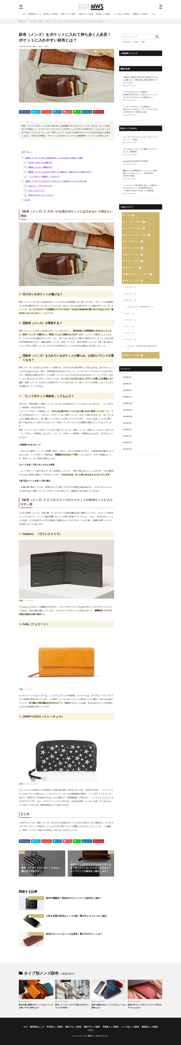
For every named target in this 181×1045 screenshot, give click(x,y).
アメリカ (130, 289)
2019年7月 (127, 439)
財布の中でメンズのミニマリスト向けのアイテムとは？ (145, 1006)
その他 (129, 215)
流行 (143, 42)
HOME (23, 21)
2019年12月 (127, 406)
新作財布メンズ (35, 14)
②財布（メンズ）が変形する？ (38, 167)
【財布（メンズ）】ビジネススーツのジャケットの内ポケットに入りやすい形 (53, 181)
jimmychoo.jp (30, 783)
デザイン (136, 42)
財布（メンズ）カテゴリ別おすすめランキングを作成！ (72, 1006)
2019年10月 (127, 419)
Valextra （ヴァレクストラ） (38, 186)
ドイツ (129, 329)
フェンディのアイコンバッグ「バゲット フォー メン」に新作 (140, 138)
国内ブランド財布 (86, 14)
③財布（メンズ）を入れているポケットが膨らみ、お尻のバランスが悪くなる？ (57, 172)
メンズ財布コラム (134, 242)
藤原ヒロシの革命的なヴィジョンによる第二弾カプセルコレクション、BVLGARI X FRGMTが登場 (140, 173)
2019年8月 (127, 432)
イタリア (130, 302)
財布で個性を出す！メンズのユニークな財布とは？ (108, 1006)
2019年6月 (127, 446)
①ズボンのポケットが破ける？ (38, 162)
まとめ (25, 200)
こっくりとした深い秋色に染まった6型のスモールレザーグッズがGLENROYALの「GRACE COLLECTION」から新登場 (140, 188)
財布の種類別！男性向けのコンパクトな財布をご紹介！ (74, 898)
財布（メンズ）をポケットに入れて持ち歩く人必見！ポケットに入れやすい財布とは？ (76, 21)
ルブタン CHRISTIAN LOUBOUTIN (142, 350)
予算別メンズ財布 (103, 14)
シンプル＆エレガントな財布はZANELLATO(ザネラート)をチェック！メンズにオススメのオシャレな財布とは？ (140, 94)
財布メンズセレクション (98, 1036)
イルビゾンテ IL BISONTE (140, 309)
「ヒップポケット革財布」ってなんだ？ (41, 176)
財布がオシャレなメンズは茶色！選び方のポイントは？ (74, 933)
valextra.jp (29, 600)
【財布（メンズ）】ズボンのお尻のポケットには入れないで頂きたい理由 (52, 158)
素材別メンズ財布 (140, 14)
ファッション (126, 42)
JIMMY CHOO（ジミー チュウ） (38, 195)
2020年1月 (127, 400)
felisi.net (28, 689)
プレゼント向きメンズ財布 (137, 235)
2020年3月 (127, 387)
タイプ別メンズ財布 (36, 21)
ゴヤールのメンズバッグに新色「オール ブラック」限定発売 (140, 150)
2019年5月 (127, 452)
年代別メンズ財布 (50, 14)
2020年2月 (127, 393)
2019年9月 (127, 426)
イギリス (130, 295)
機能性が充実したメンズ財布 (138, 275)
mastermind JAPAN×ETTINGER (135, 161)
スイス (129, 315)
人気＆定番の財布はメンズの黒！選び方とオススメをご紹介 (76, 915)
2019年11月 (127, 413)
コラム (153, 14)
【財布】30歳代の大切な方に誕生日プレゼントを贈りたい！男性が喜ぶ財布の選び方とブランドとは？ (140, 80)
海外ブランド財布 (68, 14)
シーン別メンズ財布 (121, 14)
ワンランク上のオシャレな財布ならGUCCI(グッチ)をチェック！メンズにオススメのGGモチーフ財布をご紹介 (140, 109)
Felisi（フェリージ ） (34, 190)
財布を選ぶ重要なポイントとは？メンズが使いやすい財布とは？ (36, 1006)
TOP (24, 14)
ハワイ (129, 335)
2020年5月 (127, 380)
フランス (130, 342)
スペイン (130, 322)
